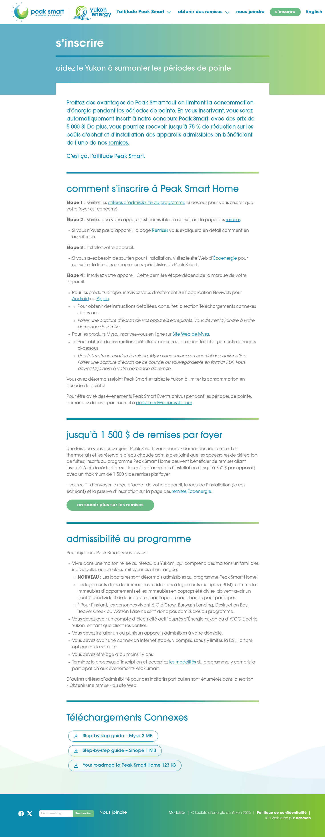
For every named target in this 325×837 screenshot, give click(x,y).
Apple (103, 299)
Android (80, 299)
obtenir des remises (200, 12)
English (314, 12)
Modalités (177, 813)
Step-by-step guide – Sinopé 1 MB (115, 751)
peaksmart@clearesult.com (164, 403)
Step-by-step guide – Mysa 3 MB (113, 736)
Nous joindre (113, 812)
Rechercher (83, 813)
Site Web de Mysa (191, 335)
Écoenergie (225, 259)
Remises (160, 231)
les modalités (182, 662)
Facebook (21, 813)
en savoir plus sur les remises (110, 505)
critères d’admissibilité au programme (146, 203)
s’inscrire (285, 12)
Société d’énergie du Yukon (218, 813)
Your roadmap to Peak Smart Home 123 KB (125, 765)
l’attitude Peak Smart (140, 12)
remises (118, 143)
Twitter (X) (29, 813)
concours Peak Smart (180, 119)
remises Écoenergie (191, 492)
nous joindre (250, 12)
